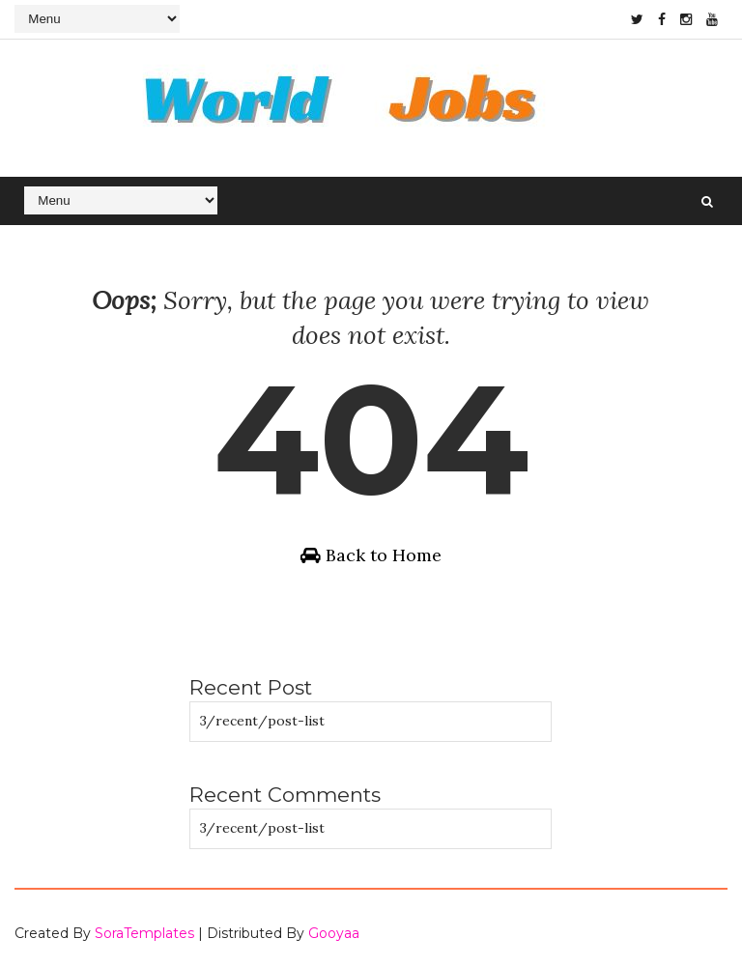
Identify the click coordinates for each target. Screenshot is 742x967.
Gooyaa (333, 933)
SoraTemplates (144, 933)
